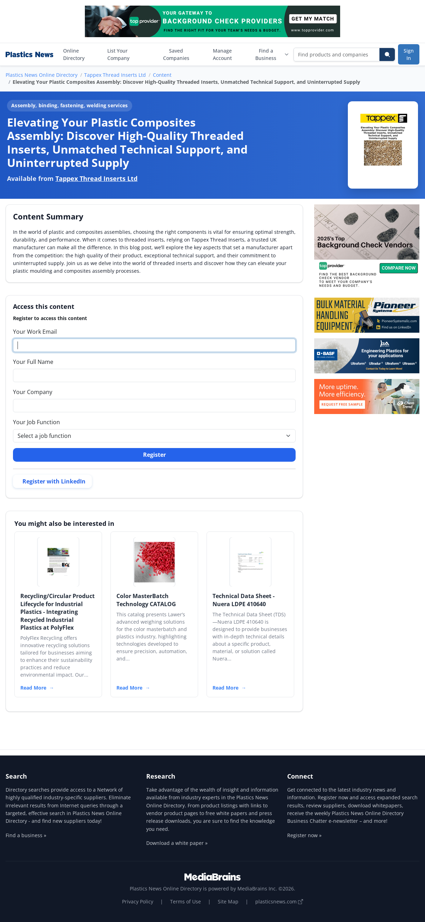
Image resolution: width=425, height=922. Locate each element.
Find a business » (26, 835)
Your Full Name (33, 362)
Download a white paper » (177, 843)
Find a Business (272, 54)
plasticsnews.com (279, 901)
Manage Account (222, 54)
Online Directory (74, 54)
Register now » (304, 835)
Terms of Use (185, 901)
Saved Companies (176, 54)
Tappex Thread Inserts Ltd (115, 75)
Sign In (409, 54)
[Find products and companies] (337, 54)
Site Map (228, 901)
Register (154, 455)
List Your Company (118, 54)
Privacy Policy (137, 901)
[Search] (387, 54)
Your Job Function (36, 422)
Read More (33, 687)
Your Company (32, 392)
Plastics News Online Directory (41, 75)
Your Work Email (35, 331)
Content (162, 75)
